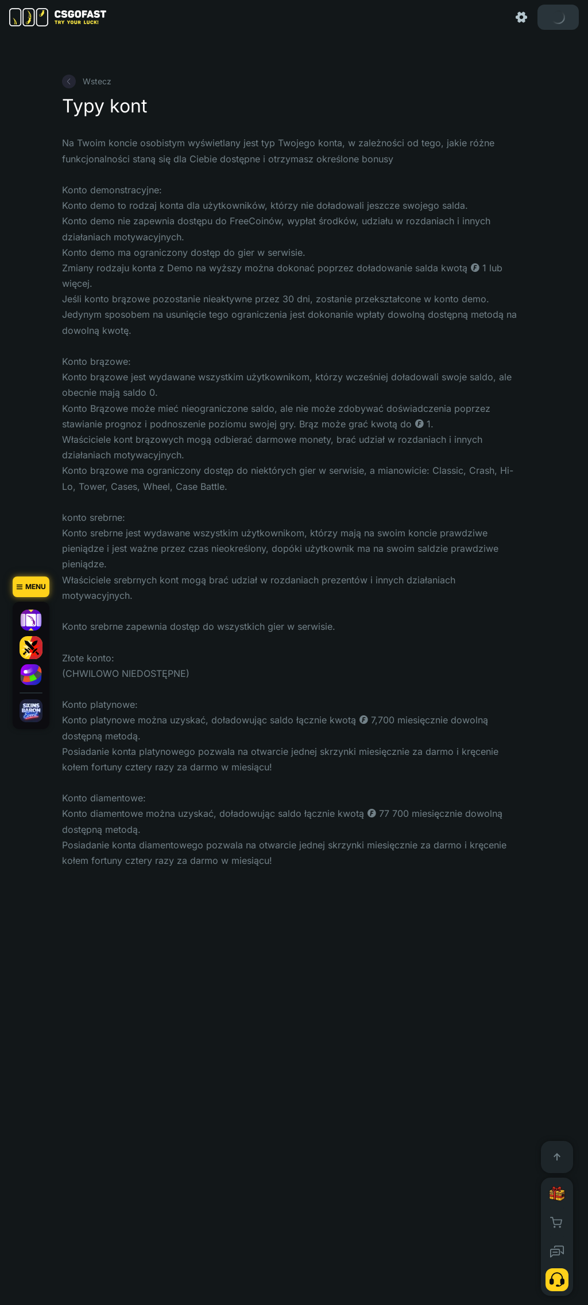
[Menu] (31, 586)
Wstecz (86, 81)
